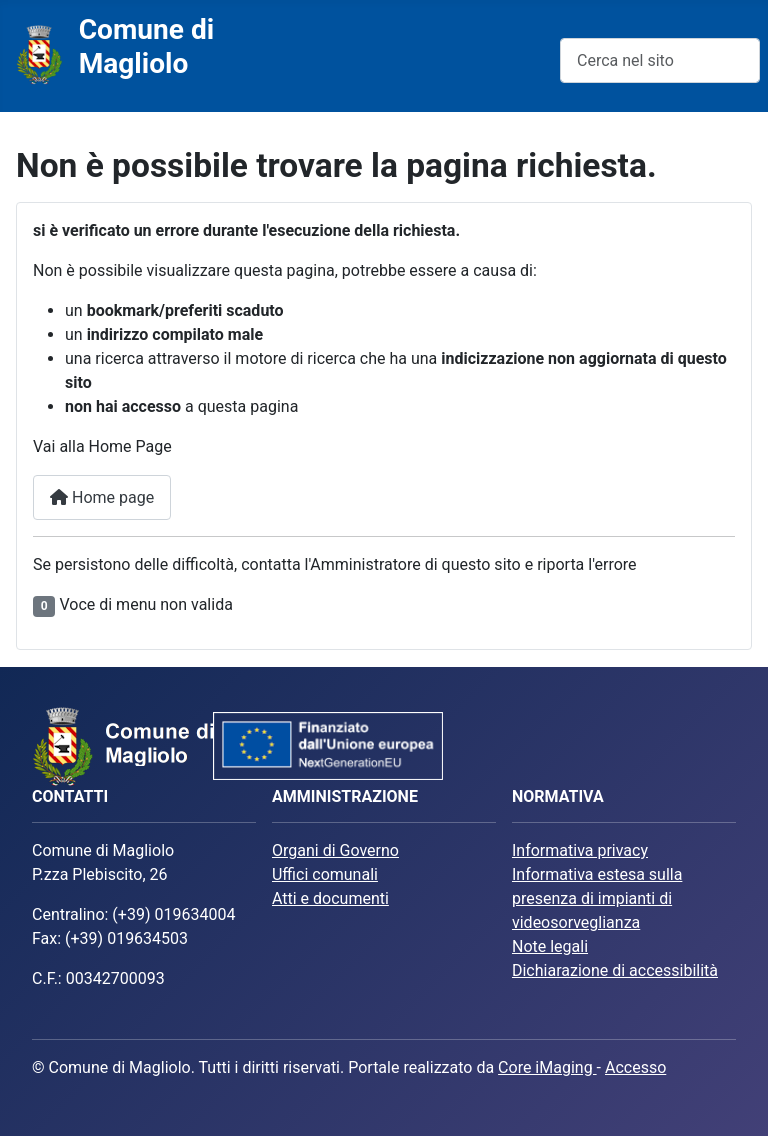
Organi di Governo (335, 850)
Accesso (635, 1067)
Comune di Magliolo (147, 46)
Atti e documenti (330, 898)
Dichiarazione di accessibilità (615, 970)
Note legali (550, 946)
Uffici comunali (325, 874)
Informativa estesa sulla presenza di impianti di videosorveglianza (597, 898)
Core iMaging (547, 1067)
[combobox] (660, 60)
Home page (102, 497)
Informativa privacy (580, 850)
